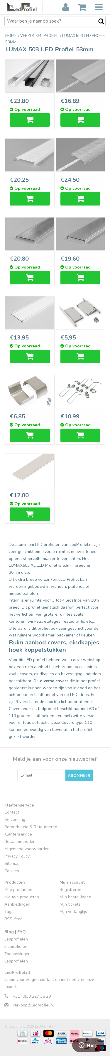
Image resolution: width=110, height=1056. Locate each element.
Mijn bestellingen (75, 897)
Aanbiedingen (17, 904)
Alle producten (18, 889)
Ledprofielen (16, 939)
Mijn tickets (70, 904)
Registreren (70, 889)
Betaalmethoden (19, 841)
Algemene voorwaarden (27, 849)
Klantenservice (18, 834)
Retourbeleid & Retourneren (30, 827)
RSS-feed (13, 919)
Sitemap (12, 863)
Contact (11, 812)
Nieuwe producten (21, 897)
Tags (8, 911)
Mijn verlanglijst (74, 911)
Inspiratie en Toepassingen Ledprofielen (17, 954)
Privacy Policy (17, 856)
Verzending (14, 819)
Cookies (11, 871)
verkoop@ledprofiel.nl (33, 1005)
